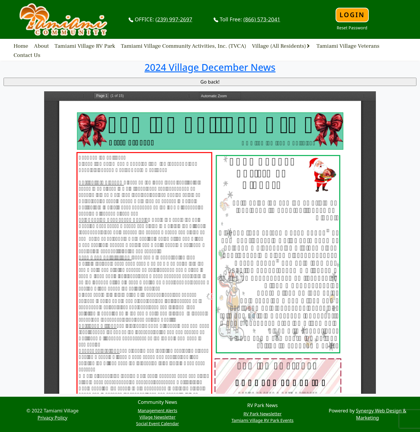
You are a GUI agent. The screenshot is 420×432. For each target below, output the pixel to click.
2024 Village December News (210, 67)
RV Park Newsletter (262, 414)
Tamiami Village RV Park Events (262, 420)
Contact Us (27, 54)
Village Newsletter (158, 417)
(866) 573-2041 (261, 19)
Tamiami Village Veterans (347, 45)
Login (352, 14)
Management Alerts (157, 410)
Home (21, 45)
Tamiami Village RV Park (84, 45)
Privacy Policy (53, 418)
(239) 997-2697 (174, 19)
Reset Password (352, 28)
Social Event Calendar (157, 423)
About (41, 45)
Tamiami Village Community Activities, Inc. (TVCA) (183, 45)
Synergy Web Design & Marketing (381, 414)
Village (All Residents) (279, 45)
